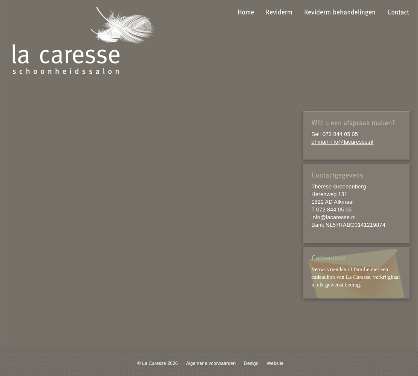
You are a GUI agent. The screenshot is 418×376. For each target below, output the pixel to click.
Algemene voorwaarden (210, 363)
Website (275, 363)
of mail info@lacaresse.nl (342, 142)
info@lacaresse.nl (333, 217)
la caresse (83, 40)
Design (251, 363)
